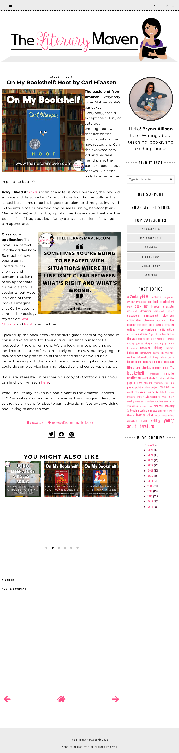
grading (159, 343)
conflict (160, 325)
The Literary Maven (84, 739)
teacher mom (146, 406)
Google (148, 343)
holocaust (132, 352)
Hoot (33, 192)
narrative (169, 373)
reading (69, 422)
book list (141, 306)
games (139, 343)
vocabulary (151, 266)
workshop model (137, 421)
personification (161, 383)
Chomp (8, 324)
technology (151, 256)
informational (144, 357)
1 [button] (46, 548)
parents (148, 383)
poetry (130, 387)
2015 (151, 501)
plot (173, 383)
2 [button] (52, 548)
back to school (161, 301)
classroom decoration (139, 311)
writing (151, 275)
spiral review (147, 401)
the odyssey (168, 410)
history (158, 347)
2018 (150, 486)
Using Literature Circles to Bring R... (23, 489)
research (140, 392)
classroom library (164, 311)
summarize (169, 401)
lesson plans (134, 361)
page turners (134, 383)
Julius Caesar (167, 357)
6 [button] (77, 548)
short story (168, 397)
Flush (29, 324)
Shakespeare (152, 396)
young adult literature (83, 422)
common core (145, 324)
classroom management (142, 315)
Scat (24, 319)
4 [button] (65, 548)
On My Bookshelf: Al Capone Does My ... (61, 489)
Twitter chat (144, 414)
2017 (150, 491)
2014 (151, 506)
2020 (151, 475)
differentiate (167, 329)
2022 (151, 465)
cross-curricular (147, 329)
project (154, 387)
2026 (151, 444)
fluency (130, 343)
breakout (156, 306)
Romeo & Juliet (156, 392)
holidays (170, 348)
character (169, 306)
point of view (142, 387)
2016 (150, 496)
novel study (148, 378)
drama (144, 334)
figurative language (165, 338)
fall (152, 338)
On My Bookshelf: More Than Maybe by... (100, 489)
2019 (151, 480)
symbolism (133, 406)
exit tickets (143, 338)
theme (130, 415)
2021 (151, 470)
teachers (159, 406)
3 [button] (58, 548)
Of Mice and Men (165, 378)
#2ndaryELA (151, 228)
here (45, 382)
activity (156, 297)
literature (169, 361)
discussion (133, 334)
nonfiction (134, 377)
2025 (151, 449)
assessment (145, 301)
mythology (154, 373)
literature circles (139, 367)
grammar (170, 343)
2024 (151, 455)
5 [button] (71, 548)
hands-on (145, 348)
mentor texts (160, 367)
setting (140, 396)
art (137, 302)
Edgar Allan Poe (157, 334)
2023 (151, 460)
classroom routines (155, 320)
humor (156, 352)
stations (159, 401)
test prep (158, 410)
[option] (23, 502)
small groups (133, 401)
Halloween (132, 348)
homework (145, 353)
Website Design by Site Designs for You (89, 747)
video (158, 415)
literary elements (153, 361)
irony (155, 357)
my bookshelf (58, 422)
